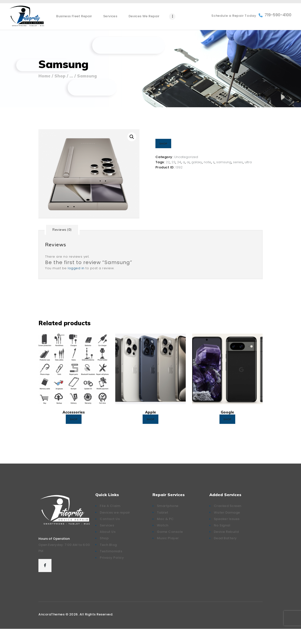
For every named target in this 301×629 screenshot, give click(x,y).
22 (168, 162)
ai (188, 162)
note (207, 162)
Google (227, 412)
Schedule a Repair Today (233, 15)
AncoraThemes (51, 614)
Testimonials (111, 551)
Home (44, 75)
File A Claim (110, 505)
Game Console (170, 531)
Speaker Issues (227, 519)
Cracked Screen (227, 505)
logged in (76, 268)
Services (107, 525)
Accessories (74, 412)
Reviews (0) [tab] (62, 230)
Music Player (168, 538)
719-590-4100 (275, 15)
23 (173, 162)
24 (179, 162)
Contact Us (110, 519)
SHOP (163, 143)
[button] (131, 136)
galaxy (196, 162)
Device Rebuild (226, 531)
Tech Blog (108, 544)
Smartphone (168, 505)
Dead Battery (225, 538)
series (238, 162)
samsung (223, 162)
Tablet (162, 512)
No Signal (222, 525)
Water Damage (227, 512)
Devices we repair (115, 512)
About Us (108, 531)
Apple (150, 412)
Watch (162, 525)
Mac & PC (165, 519)
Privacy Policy (112, 557)
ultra (248, 162)
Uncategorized (186, 157)
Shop (60, 75)
